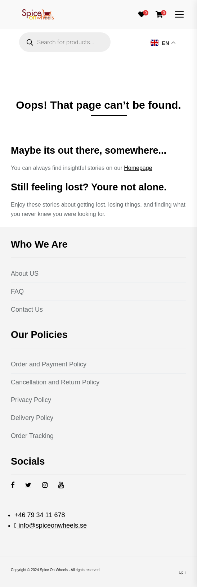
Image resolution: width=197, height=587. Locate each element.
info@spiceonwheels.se (52, 525)
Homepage (138, 168)
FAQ (17, 291)
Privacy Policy (31, 399)
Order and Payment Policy (48, 364)
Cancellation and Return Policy (55, 382)
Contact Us (27, 309)
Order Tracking (32, 435)
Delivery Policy (32, 417)
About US (25, 273)
